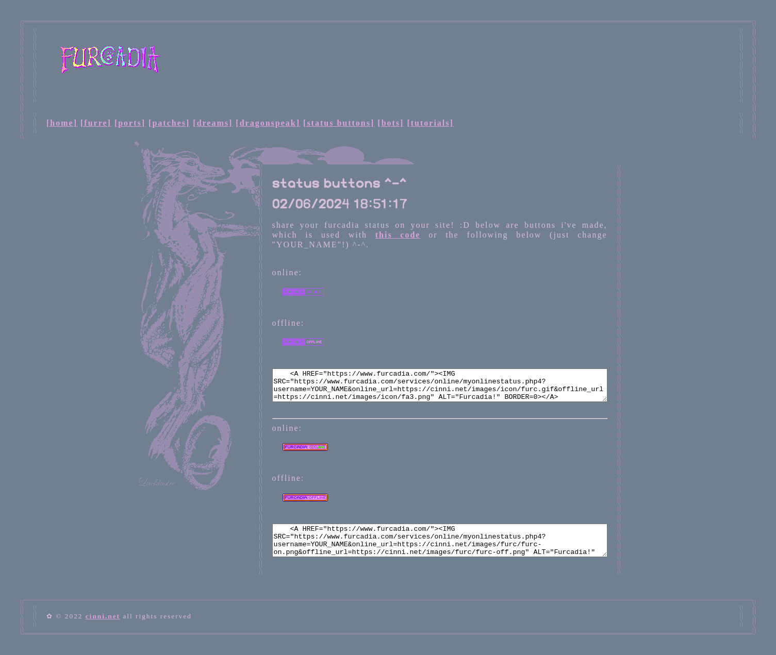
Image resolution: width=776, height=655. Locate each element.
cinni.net (103, 616)
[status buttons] (338, 123)
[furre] (95, 123)
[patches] (169, 123)
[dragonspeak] (268, 123)
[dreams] (213, 123)
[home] (61, 123)
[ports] (129, 123)
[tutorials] (430, 123)
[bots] (390, 123)
